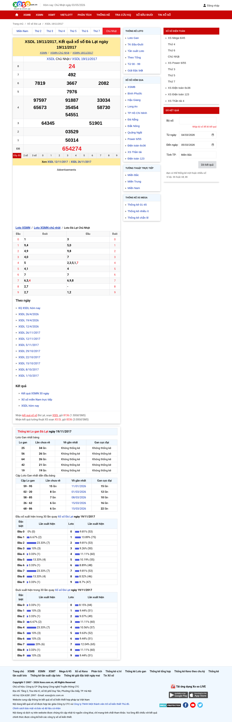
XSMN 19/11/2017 (82, 52)
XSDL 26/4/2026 (28, 314)
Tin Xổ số (164, 14)
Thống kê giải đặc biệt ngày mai (82, 675)
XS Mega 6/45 (176, 37)
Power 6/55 (134, 138)
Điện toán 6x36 (137, 145)
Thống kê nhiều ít (138, 211)
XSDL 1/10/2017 (28, 375)
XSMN (39, 14)
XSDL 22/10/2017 (29, 357)
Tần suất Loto (136, 50)
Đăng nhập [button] (211, 5)
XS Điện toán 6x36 (179, 87)
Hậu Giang (134, 99)
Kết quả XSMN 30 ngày (35, 393)
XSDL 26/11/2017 (81, 161)
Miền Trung (134, 181)
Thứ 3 (171, 69)
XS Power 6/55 (177, 62)
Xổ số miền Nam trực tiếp (36, 399)
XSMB (27, 14)
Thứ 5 (171, 75)
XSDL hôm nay (30, 405)
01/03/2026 (79, 491)
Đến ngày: (172, 144)
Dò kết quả (207, 164)
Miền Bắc (133, 174)
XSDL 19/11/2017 (84, 59)
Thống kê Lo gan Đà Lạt (33, 431)
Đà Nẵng (133, 119)
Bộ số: (170, 120)
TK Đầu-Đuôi (135, 44)
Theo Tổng (134, 57)
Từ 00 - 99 (134, 63)
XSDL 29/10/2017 (29, 351)
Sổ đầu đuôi (144, 14)
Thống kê (103, 14)
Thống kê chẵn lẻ (138, 217)
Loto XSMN (23, 227)
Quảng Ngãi (135, 132)
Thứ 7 (171, 81)
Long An (133, 106)
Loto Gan (133, 37)
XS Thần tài (135, 152)
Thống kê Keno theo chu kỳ (189, 671)
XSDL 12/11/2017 (57, 161)
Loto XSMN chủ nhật (47, 227)
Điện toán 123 (136, 158)
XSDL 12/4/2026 (28, 326)
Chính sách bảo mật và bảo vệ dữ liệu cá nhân (37, 708)
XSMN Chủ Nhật (59, 52)
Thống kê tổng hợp (160, 671)
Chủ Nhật (173, 56)
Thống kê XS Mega (136, 197)
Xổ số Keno (81, 671)
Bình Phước (135, 93)
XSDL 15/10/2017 (29, 363)
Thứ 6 (171, 50)
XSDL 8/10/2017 (28, 369)
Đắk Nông (134, 125)
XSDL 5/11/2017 (28, 345)
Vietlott (66, 14)
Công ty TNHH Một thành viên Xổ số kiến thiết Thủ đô (101, 704)
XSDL (51, 59)
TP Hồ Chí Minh (137, 112)
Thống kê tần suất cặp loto (45, 675)
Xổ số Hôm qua (134, 80)
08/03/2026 (79, 497)
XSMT (51, 14)
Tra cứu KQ (123, 14)
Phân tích (84, 14)
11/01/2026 (79, 486)
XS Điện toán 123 (178, 94)
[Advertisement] (66, 197)
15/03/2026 (79, 503)
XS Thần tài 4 (176, 100)
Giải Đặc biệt (135, 70)
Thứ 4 (171, 44)
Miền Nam (134, 187)
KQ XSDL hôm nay (29, 308)
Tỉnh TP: (171, 154)
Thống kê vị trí (113, 671)
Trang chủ (18, 671)
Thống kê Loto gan (135, 671)
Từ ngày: (171, 135)
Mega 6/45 (65, 671)
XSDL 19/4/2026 (28, 320)
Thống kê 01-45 (137, 204)
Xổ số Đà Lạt (65, 516)
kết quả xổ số (29, 415)
